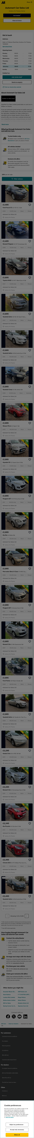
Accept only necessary (17, 1129)
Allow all (17, 1135)
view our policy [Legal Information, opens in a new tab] (10, 1117)
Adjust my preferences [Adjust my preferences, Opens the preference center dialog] (16, 1124)
